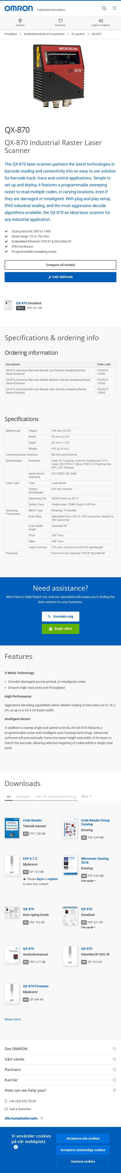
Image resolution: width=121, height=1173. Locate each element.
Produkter (11, 34)
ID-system (78, 34)
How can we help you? (25, 1090)
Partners (13, 1069)
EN (19, 308)
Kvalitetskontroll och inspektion (44, 34)
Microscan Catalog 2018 (95, 860)
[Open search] (104, 8)
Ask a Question (18, 1109)
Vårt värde (14, 1059)
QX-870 (28, 303)
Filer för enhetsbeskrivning (56, 796)
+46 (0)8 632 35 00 (20, 1101)
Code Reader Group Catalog (95, 822)
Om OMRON (16, 1048)
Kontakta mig (60, 617)
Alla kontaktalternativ (24, 1118)
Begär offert (60, 629)
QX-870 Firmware (36, 986)
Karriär (11, 1079)
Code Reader (32, 820)
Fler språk (87, 881)
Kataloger (23, 796)
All (9, 796)
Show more (13, 1019)
